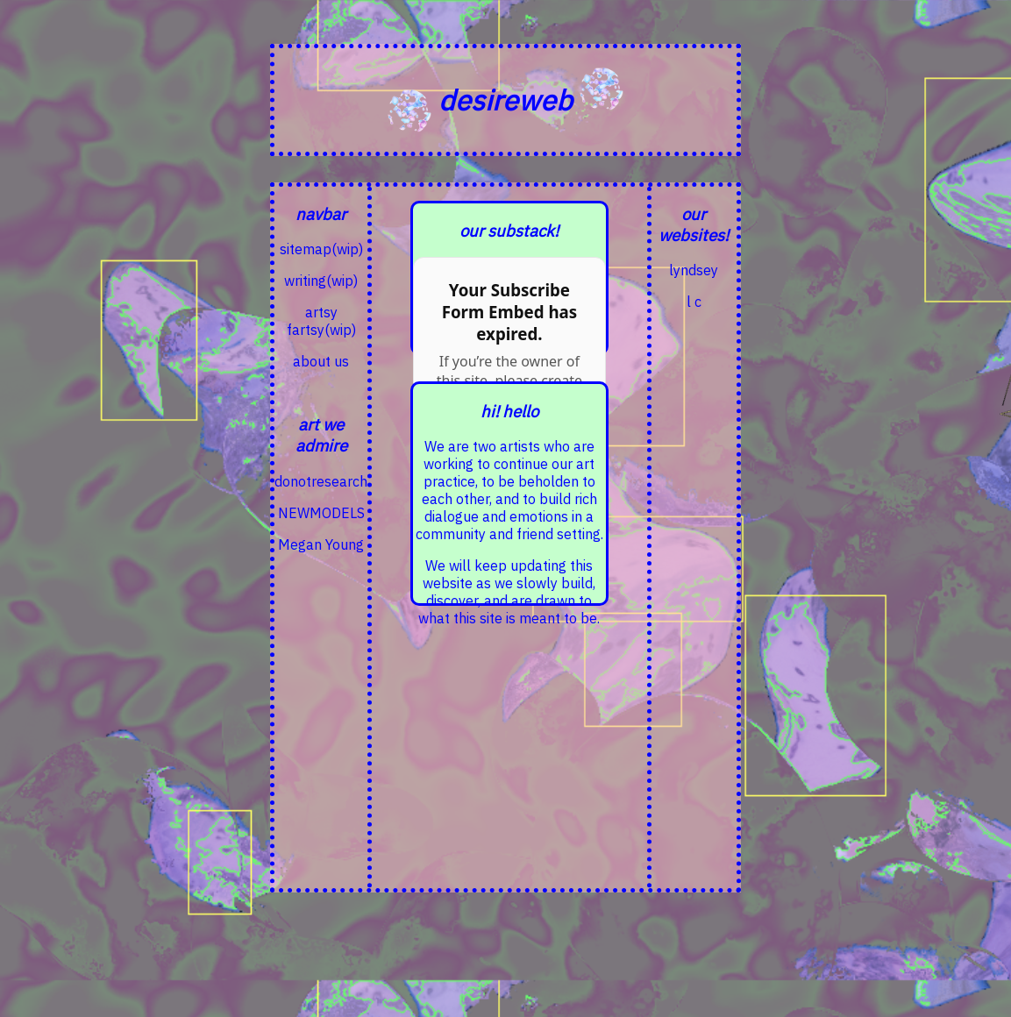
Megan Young (321, 544)
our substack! (509, 230)
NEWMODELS (321, 513)
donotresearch (320, 481)
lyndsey (693, 270)
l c (694, 301)
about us (321, 361)
